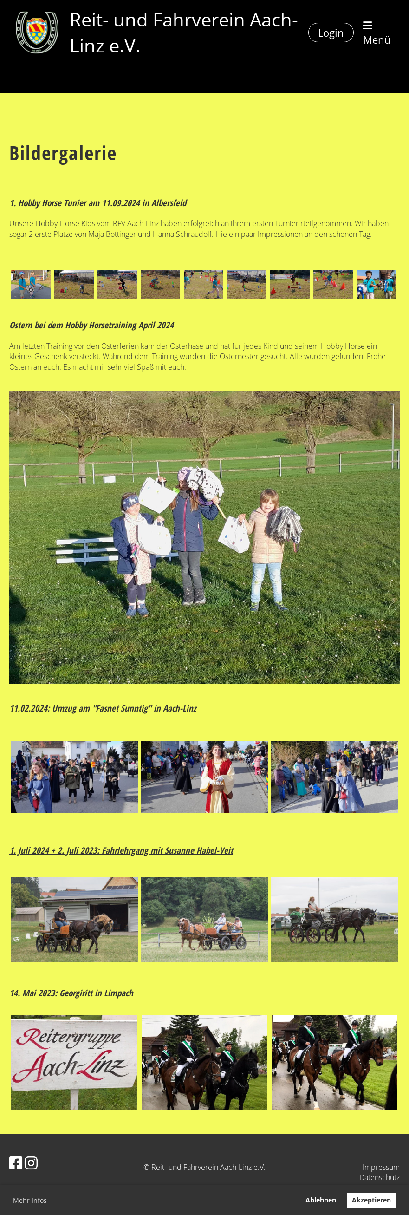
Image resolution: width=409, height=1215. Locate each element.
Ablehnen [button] (320, 1199)
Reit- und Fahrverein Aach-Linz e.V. (184, 32)
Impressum (381, 1167)
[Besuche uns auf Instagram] (31, 1163)
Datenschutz (379, 1177)
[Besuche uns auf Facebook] (15, 1163)
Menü (377, 33)
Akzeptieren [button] (371, 1199)
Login (331, 32)
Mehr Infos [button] (30, 1200)
